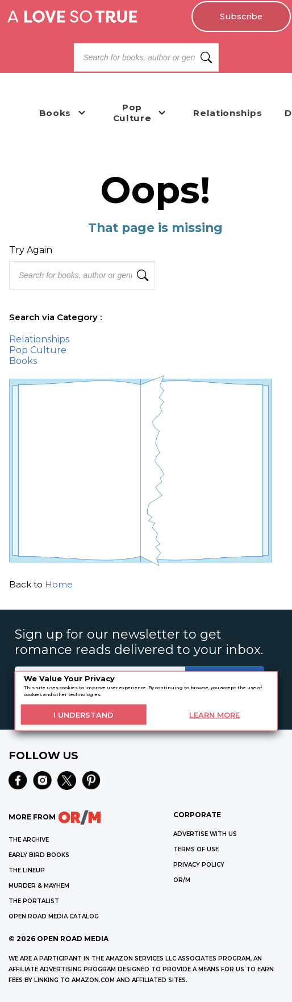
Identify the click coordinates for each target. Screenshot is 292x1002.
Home (59, 584)
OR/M (181, 880)
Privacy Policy (198, 864)
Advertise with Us (205, 834)
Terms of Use (196, 849)
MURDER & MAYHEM (39, 885)
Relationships (39, 339)
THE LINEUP (27, 870)
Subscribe (241, 16)
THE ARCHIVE (29, 839)
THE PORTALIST (34, 901)
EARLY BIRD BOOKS (39, 855)
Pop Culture (37, 350)
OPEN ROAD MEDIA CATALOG (54, 916)
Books (23, 360)
